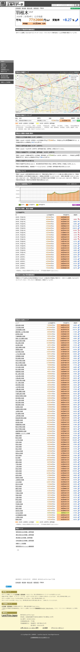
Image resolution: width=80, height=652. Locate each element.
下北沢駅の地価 (20, 327)
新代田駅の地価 (20, 398)
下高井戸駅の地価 (20, 380)
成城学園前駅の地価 (21, 431)
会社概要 (45, 628)
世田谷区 (36, 8)
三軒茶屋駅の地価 (20, 329)
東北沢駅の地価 (20, 402)
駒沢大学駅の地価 (20, 426)
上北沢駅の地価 (20, 387)
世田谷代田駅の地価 (21, 396)
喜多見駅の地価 (20, 385)
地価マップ (4, 65)
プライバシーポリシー (57, 628)
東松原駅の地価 (20, 404)
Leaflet (64, 112)
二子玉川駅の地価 (20, 354)
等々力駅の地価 (20, 382)
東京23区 (29, 8)
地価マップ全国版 (5, 82)
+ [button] (17, 76)
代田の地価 (19, 490)
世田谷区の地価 (5, 77)
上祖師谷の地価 (20, 479)
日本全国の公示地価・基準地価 (25, 540)
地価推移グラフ (5, 69)
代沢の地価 (19, 460)
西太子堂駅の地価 (20, 429)
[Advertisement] (7, 33)
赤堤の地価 (19, 446)
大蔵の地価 (19, 497)
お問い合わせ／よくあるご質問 (29, 628)
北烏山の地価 (19, 451)
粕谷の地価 (19, 468)
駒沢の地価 (19, 437)
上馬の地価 (19, 466)
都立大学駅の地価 (20, 362)
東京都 (24, 8)
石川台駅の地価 (20, 367)
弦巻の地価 (19, 442)
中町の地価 (19, 506)
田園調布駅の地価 (20, 424)
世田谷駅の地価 (20, 325)
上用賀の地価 (19, 517)
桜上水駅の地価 (20, 369)
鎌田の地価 (19, 488)
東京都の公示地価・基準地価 (24, 537)
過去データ (4, 71)
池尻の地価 (19, 471)
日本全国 (18, 8)
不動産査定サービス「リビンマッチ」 (44, 608)
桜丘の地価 (19, 449)
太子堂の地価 (19, 440)
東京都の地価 (4, 75)
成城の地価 (19, 435)
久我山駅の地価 (20, 378)
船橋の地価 (19, 519)
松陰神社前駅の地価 (21, 409)
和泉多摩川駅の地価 (21, 418)
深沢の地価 (19, 455)
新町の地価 (19, 508)
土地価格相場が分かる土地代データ (40, 637)
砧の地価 (18, 457)
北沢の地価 (19, 473)
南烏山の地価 (19, 453)
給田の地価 (19, 475)
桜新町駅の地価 (20, 371)
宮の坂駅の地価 (20, 413)
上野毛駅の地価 (20, 415)
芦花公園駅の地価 (20, 391)
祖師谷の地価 (19, 477)
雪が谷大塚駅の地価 (21, 365)
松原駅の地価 (19, 407)
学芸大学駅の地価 (20, 360)
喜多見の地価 (19, 510)
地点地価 (3, 67)
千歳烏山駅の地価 (20, 393)
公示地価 (17, 594)
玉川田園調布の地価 (21, 515)
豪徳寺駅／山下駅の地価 (22, 332)
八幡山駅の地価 (20, 389)
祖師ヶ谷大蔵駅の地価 (21, 338)
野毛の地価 (19, 499)
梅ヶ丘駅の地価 (20, 373)
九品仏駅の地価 (20, 376)
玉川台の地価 (19, 513)
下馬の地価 (19, 464)
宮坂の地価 (19, 495)
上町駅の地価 (19, 411)
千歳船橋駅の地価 (20, 336)
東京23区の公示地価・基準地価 (25, 535)
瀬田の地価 (19, 462)
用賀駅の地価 (19, 349)
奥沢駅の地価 (19, 422)
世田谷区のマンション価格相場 (25, 546)
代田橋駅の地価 (20, 356)
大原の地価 (19, 501)
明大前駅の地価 (20, 358)
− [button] (17, 78)
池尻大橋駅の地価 (20, 347)
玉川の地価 (19, 482)
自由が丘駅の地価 (20, 340)
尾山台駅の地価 (20, 343)
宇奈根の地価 (19, 504)
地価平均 (3, 64)
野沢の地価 (19, 486)
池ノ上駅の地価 (20, 400)
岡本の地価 (19, 444)
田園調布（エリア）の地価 (23, 433)
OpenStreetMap (71, 112)
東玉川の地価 (19, 484)
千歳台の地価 (19, 493)
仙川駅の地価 (19, 345)
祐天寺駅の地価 (20, 351)
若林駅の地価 (19, 420)
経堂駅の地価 (19, 334)
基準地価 (23, 594)
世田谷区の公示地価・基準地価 (25, 532)
